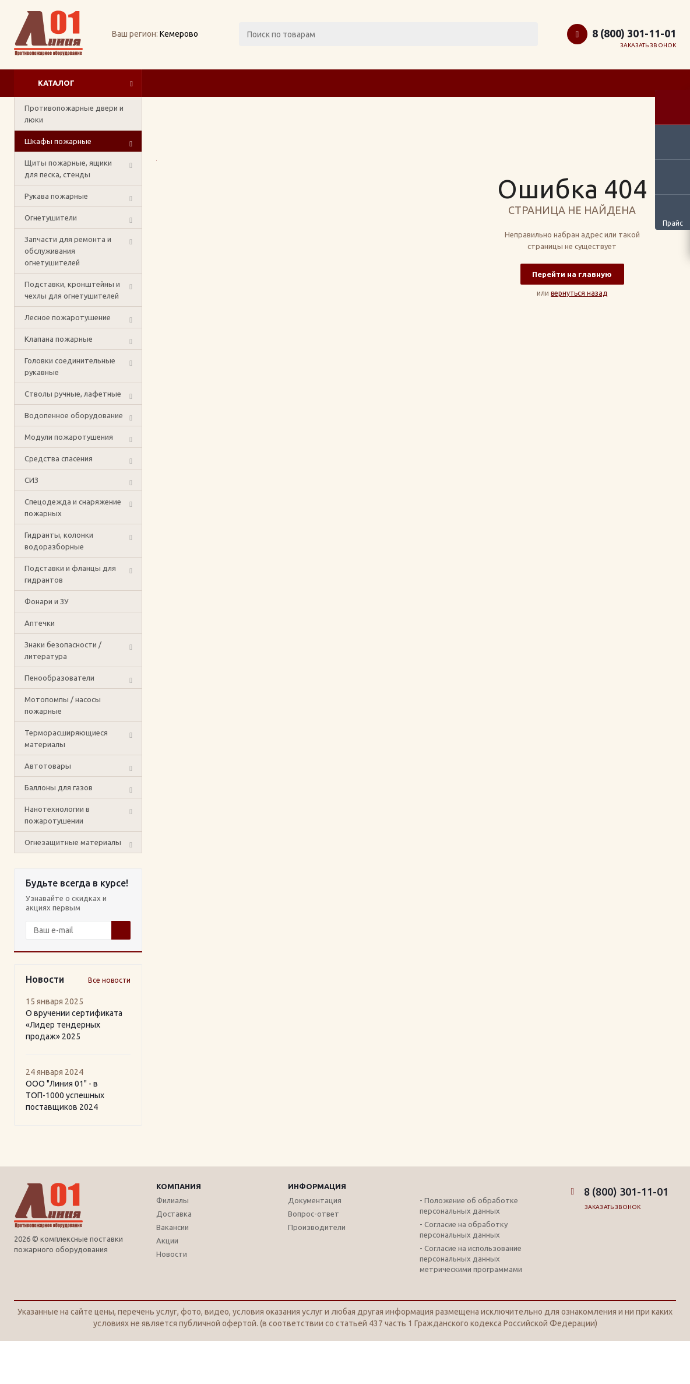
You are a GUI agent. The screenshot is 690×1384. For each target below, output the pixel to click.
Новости (171, 1254)
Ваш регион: (135, 33)
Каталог (56, 83)
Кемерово (179, 33)
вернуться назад (579, 293)
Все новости (109, 980)
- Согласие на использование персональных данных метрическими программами (471, 1258)
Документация (315, 1200)
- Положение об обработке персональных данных (469, 1205)
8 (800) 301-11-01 (634, 33)
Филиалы (172, 1200)
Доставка (174, 1214)
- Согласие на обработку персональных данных (464, 1229)
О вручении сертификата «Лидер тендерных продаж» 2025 (74, 1024)
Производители (317, 1227)
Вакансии (172, 1227)
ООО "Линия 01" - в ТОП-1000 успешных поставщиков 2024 (65, 1095)
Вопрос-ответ (313, 1214)
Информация (317, 1186)
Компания (178, 1186)
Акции (167, 1240)
